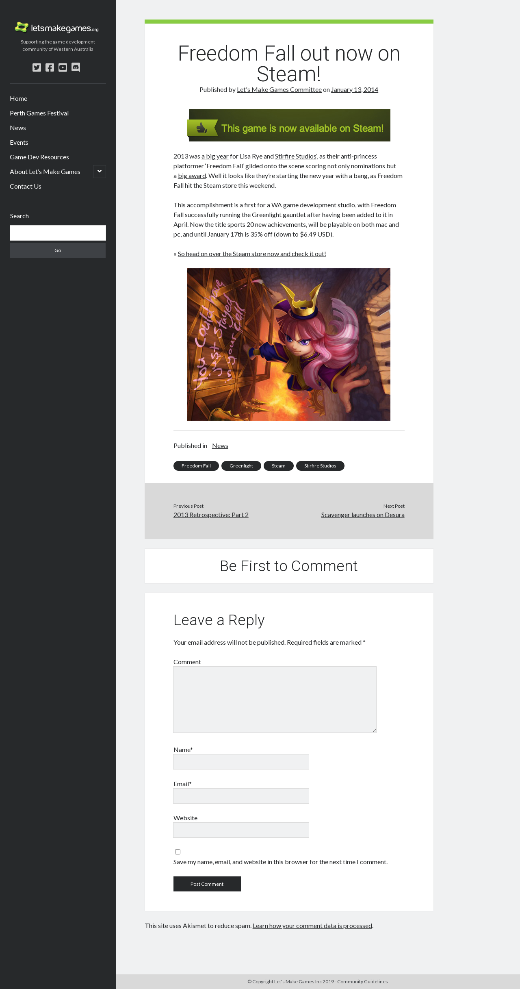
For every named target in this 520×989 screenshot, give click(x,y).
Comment (187, 661)
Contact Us (25, 186)
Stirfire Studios (295, 156)
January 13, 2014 (354, 89)
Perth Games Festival (39, 113)
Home (18, 98)
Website (185, 818)
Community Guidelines (362, 981)
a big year (215, 156)
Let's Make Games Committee (279, 89)
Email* (182, 783)
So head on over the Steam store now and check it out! (252, 253)
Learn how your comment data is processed (312, 925)
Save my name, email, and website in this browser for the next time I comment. (280, 861)
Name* (183, 749)
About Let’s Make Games (45, 171)
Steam (279, 466)
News (18, 127)
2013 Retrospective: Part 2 (211, 514)
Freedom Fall (196, 466)
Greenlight (241, 466)
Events (19, 142)
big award (192, 175)
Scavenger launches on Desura (363, 514)
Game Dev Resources (39, 157)
